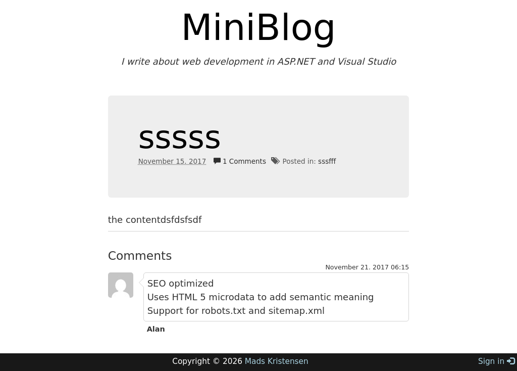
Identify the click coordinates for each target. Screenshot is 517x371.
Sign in (496, 361)
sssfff (327, 161)
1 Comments (240, 161)
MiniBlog (258, 27)
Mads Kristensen (276, 361)
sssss (179, 137)
